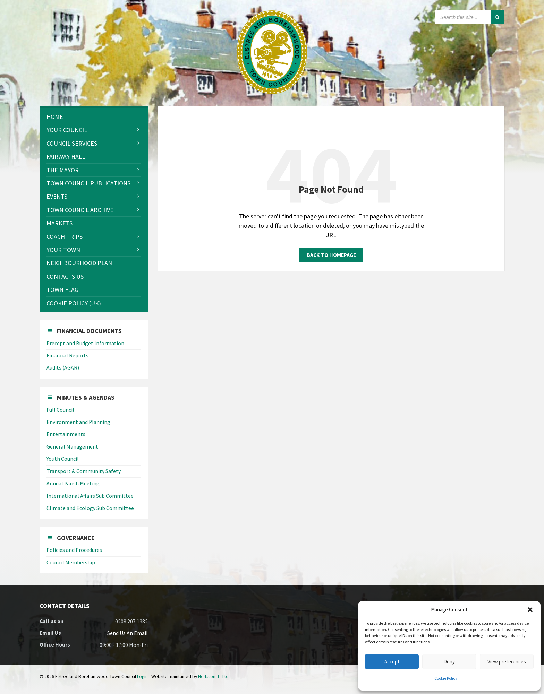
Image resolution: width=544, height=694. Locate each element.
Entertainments (65, 434)
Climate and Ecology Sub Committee (90, 508)
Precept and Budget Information (85, 343)
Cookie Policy (445, 678)
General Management (72, 446)
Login (142, 676)
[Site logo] (272, 92)
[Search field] (469, 17)
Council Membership (70, 562)
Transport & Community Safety (83, 471)
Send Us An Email (127, 633)
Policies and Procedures (74, 550)
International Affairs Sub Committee (90, 496)
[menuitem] (93, 116)
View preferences (506, 661)
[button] (530, 609)
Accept (392, 661)
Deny (449, 661)
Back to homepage (331, 255)
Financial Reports (67, 355)
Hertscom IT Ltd (213, 676)
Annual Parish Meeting (73, 483)
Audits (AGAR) (62, 367)
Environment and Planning (78, 422)
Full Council (60, 410)
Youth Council (62, 459)
